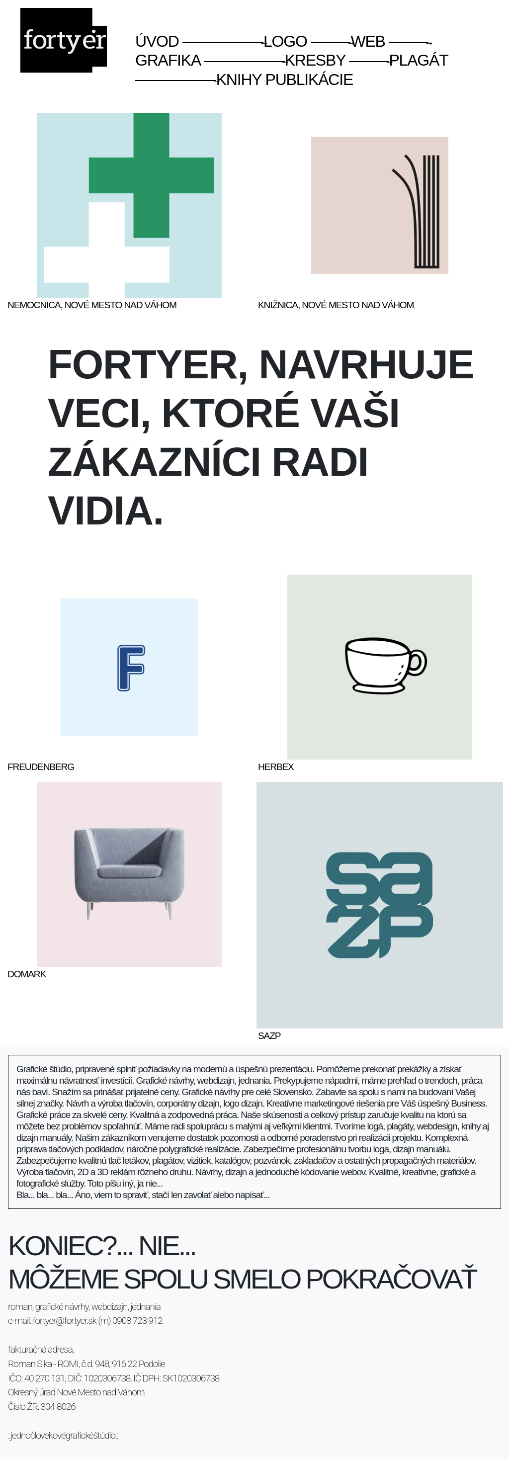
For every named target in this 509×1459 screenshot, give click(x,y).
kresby (274, 60)
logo (244, 41)
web (348, 41)
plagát (398, 60)
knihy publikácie (244, 79)
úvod (157, 41)
